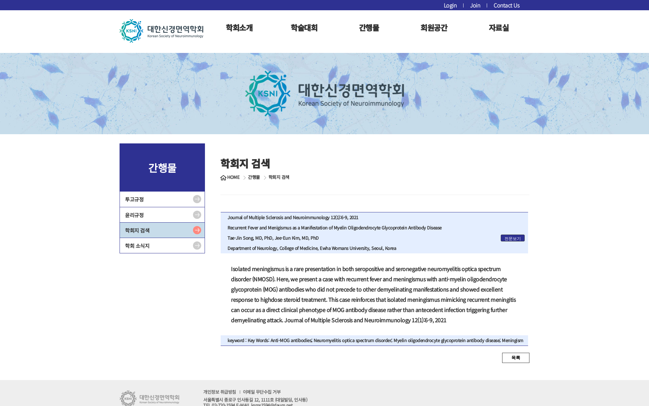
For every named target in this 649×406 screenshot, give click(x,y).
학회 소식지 (137, 245)
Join (475, 5)
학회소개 (239, 27)
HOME (233, 177)
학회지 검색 (137, 230)
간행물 (369, 27)
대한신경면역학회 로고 (161, 31)
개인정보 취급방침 (241, 392)
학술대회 (304, 27)
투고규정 (134, 199)
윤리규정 (134, 215)
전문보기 (513, 238)
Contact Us (506, 5)
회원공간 (433, 27)
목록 (515, 357)
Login (450, 5)
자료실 (499, 27)
